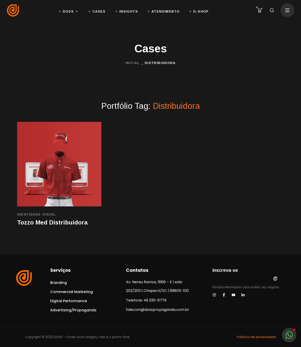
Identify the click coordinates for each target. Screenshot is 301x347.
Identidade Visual (36, 214)
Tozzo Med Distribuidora (52, 222)
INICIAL (133, 63)
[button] (260, 10)
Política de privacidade (256, 336)
